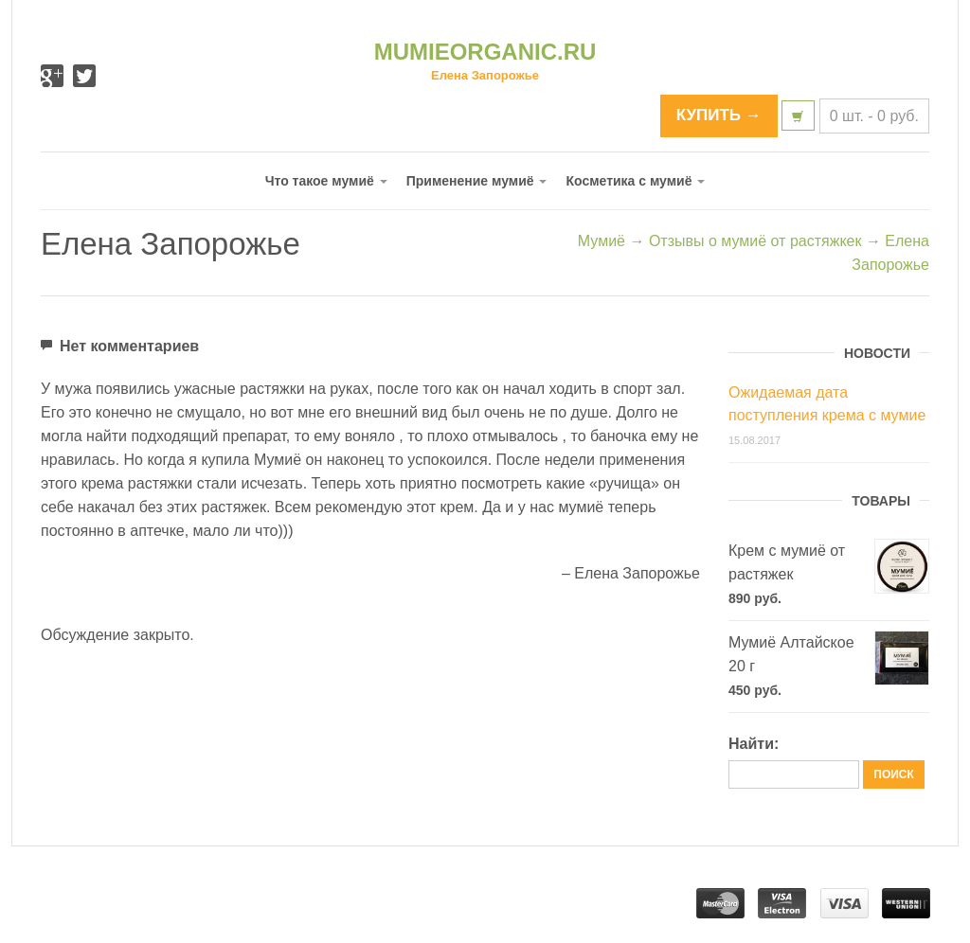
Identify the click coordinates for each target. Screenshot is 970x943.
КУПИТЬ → (719, 115)
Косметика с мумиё (635, 180)
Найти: (753, 744)
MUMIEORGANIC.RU (485, 51)
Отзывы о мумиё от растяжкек (755, 241)
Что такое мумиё (326, 180)
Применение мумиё (477, 180)
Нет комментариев (120, 344)
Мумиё (601, 241)
